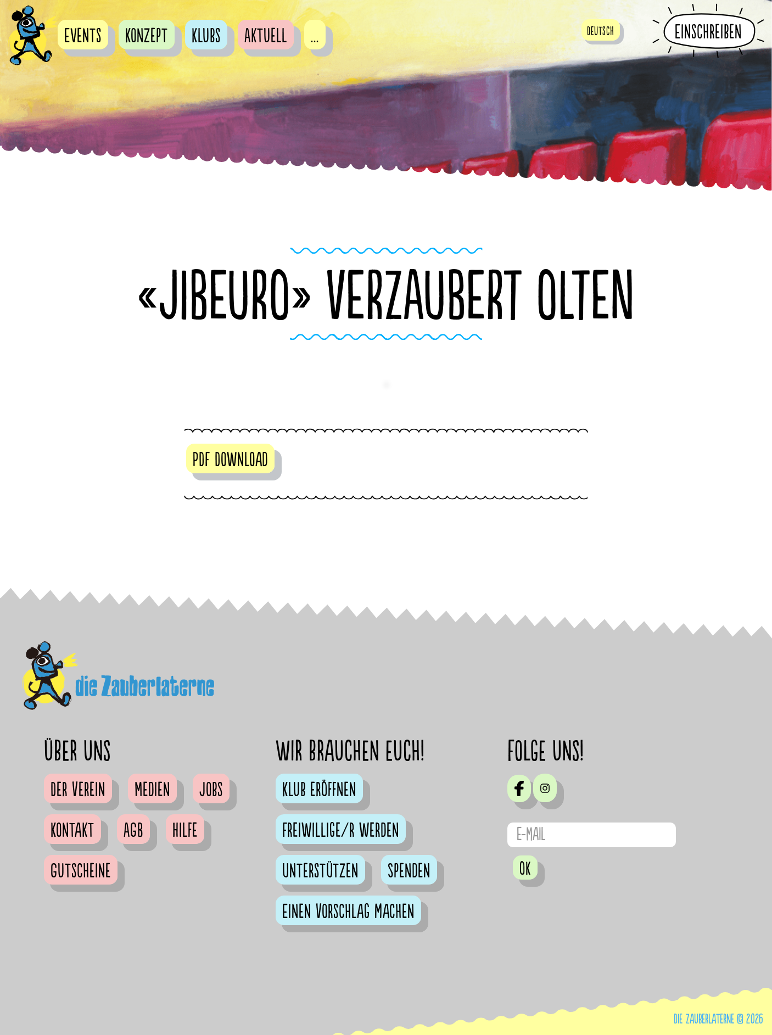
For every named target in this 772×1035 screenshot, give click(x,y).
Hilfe (185, 830)
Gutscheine (81, 871)
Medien (152, 790)
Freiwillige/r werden (340, 830)
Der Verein (78, 790)
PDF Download (230, 460)
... (315, 36)
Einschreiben (708, 32)
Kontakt (72, 830)
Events (83, 36)
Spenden (409, 871)
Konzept (146, 36)
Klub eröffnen (319, 790)
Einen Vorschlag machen (348, 912)
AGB (133, 830)
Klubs (206, 36)
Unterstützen (320, 871)
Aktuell (265, 36)
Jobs (211, 790)
